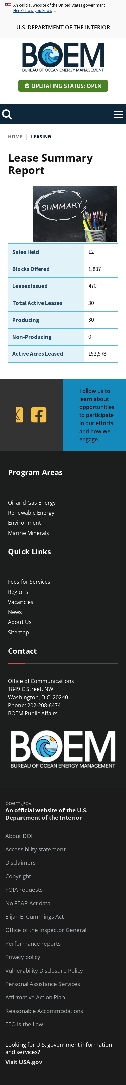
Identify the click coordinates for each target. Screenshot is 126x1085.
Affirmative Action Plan (35, 997)
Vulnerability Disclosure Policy (44, 970)
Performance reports (33, 943)
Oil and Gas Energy (32, 502)
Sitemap (18, 632)
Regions (18, 592)
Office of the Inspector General (45, 930)
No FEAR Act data (27, 903)
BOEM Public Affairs (33, 713)
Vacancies (20, 602)
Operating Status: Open (66, 86)
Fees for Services (29, 581)
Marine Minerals (28, 533)
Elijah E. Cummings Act (34, 916)
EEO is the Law (24, 1024)
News (15, 612)
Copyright (18, 876)
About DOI (19, 836)
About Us (20, 622)
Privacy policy (22, 957)
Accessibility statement (35, 849)
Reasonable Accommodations (44, 1011)
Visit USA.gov (23, 1062)
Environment (24, 523)
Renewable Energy (31, 512)
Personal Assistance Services (42, 984)
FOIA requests (24, 889)
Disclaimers (20, 863)
